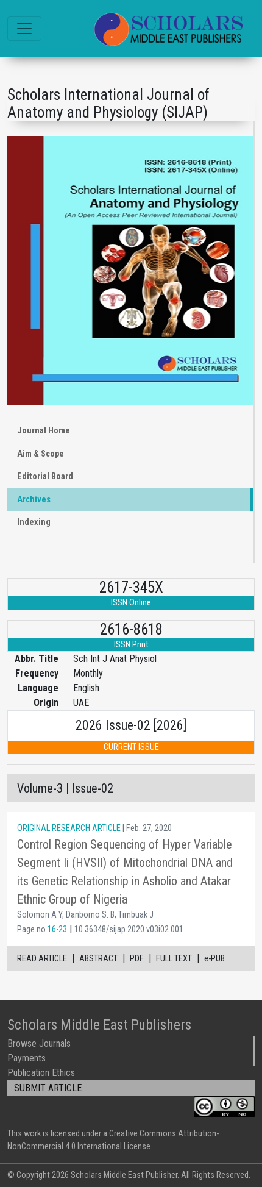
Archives (34, 499)
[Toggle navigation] (24, 28)
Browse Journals (39, 1043)
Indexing (34, 522)
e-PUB (214, 959)
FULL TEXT (174, 959)
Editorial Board (45, 476)
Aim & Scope (40, 454)
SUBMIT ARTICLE (48, 1088)
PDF (137, 959)
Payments (26, 1058)
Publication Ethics (41, 1072)
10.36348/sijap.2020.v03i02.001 (128, 929)
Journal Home (43, 431)
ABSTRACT (98, 959)
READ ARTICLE (42, 959)
